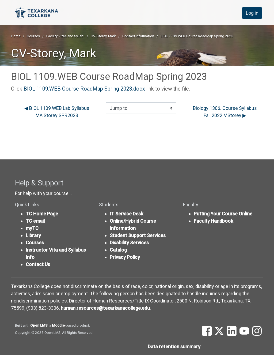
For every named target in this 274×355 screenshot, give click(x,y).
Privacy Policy (125, 257)
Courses (33, 36)
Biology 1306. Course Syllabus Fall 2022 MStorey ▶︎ (225, 111)
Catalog (118, 250)
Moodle (58, 325)
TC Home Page (42, 213)
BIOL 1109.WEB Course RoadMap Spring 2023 (197, 36)
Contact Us (38, 264)
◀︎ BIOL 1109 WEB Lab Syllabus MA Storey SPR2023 (56, 111)
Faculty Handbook (213, 221)
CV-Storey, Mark (103, 36)
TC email (35, 221)
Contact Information (138, 36)
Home (15, 36)
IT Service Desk (126, 213)
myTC (32, 228)
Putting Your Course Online (223, 213)
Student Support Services (138, 235)
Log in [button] (252, 13)
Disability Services (129, 242)
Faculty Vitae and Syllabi (65, 36)
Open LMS (39, 325)
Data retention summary (174, 346)
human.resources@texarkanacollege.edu (105, 308)
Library (33, 235)
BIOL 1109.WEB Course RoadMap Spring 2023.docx (84, 89)
